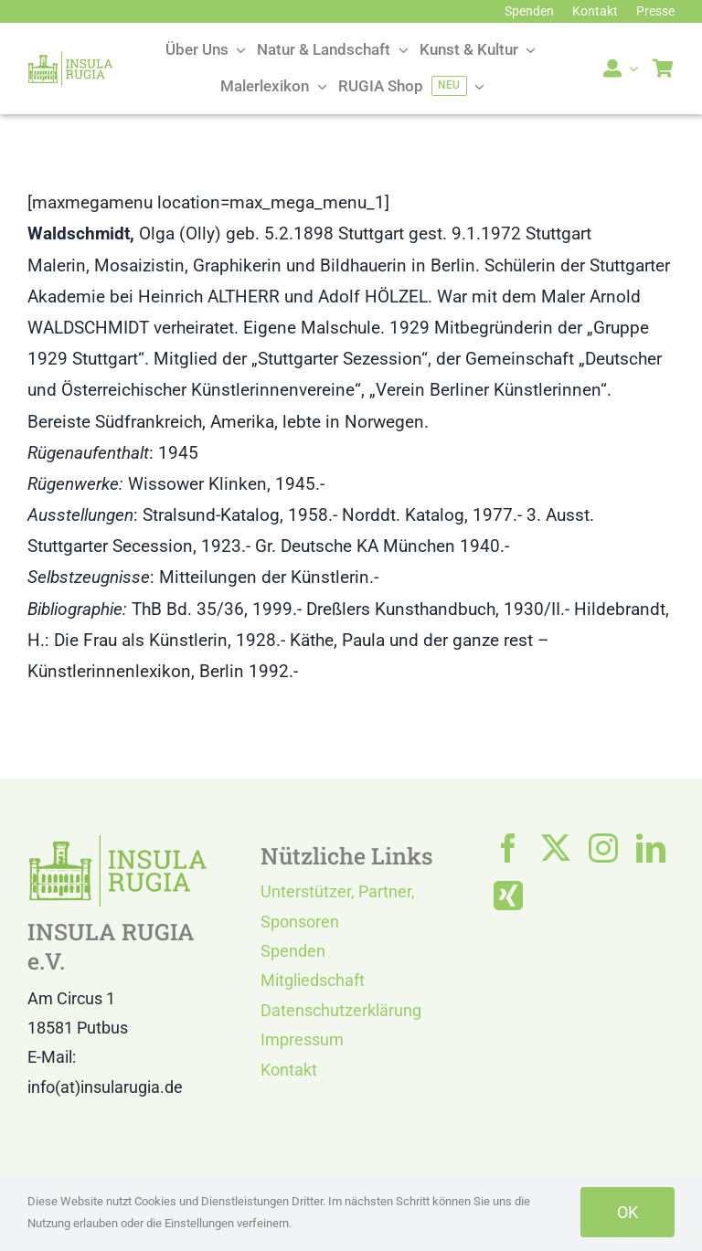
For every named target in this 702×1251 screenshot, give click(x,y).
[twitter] (555, 848)
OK (627, 1212)
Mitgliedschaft (313, 980)
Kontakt (289, 1069)
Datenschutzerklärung (341, 1010)
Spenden (293, 950)
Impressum (302, 1039)
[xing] (508, 895)
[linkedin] (650, 848)
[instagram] (603, 848)
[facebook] (508, 848)
